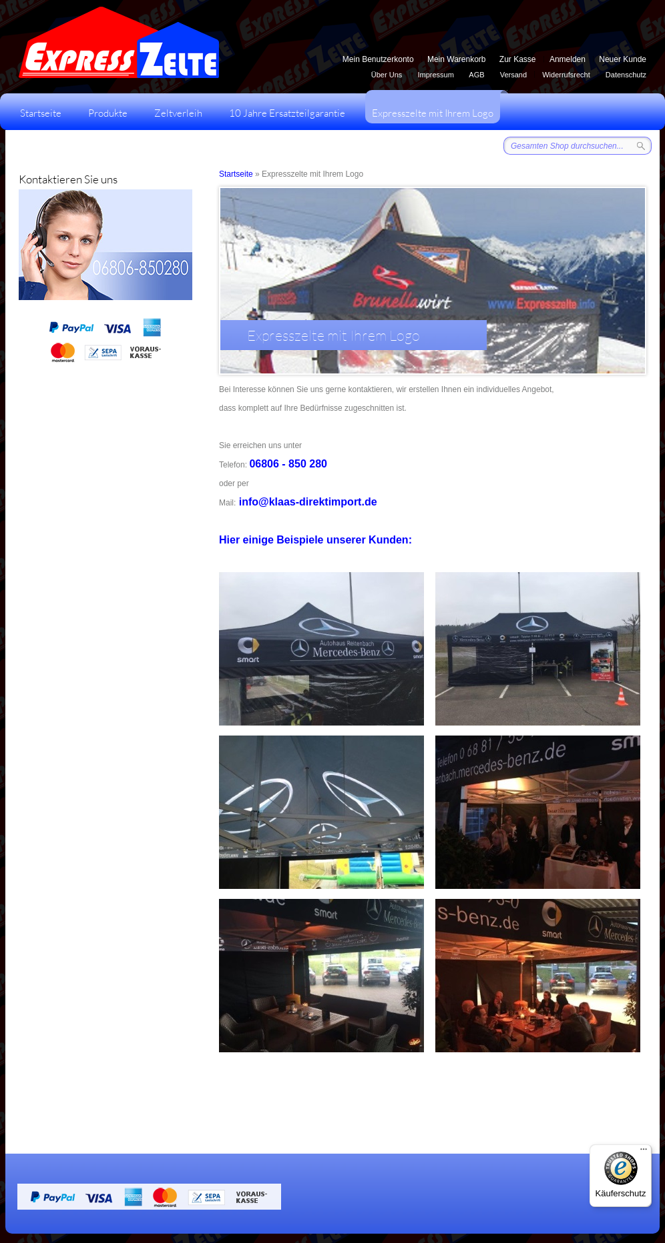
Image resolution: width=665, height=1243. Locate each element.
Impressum (435, 75)
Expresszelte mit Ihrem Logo (436, 104)
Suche (641, 146)
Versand (513, 75)
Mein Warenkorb (456, 59)
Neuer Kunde (622, 59)
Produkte (108, 113)
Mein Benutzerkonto (378, 59)
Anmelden (567, 59)
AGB (476, 75)
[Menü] (644, 1152)
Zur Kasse (517, 59)
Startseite (40, 113)
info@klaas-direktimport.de (308, 501)
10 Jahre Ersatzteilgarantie (287, 113)
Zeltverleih (178, 113)
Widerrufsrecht (566, 75)
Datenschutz (626, 75)
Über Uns (386, 75)
